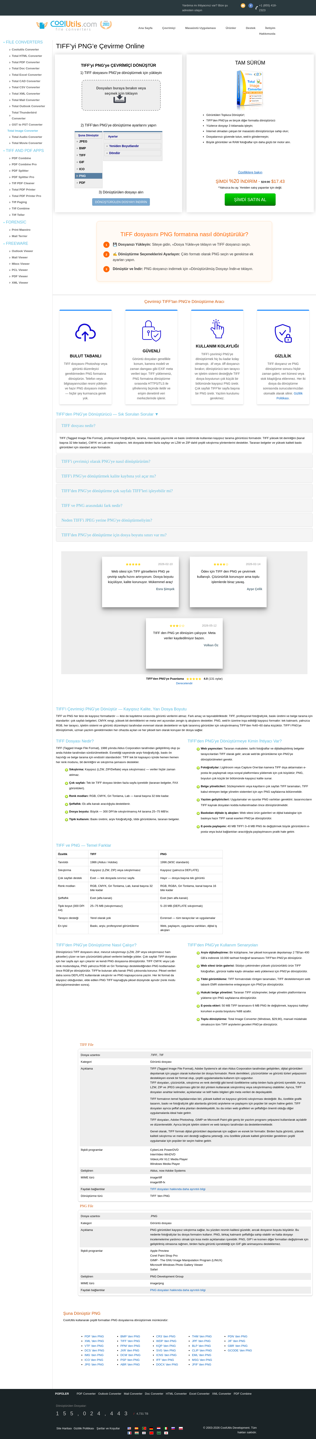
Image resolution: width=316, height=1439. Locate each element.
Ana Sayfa (145, 28)
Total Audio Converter (27, 137)
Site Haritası (64, 1428)
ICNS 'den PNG (166, 1355)
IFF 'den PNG (165, 1360)
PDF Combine (21, 158)
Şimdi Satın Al (250, 199)
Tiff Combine (21, 208)
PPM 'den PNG (130, 1345)
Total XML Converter (26, 93)
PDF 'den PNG (94, 1336)
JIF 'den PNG (236, 1341)
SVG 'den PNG (166, 1350)
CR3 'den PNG (166, 1336)
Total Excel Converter (27, 74)
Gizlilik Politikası (84, 1428)
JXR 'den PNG (129, 1350)
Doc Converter (154, 1393)
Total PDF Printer (24, 189)
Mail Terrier (19, 236)
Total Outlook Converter (28, 106)
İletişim (270, 28)
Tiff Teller (18, 214)
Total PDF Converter (26, 62)
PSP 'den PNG (130, 1360)
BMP (82, 148)
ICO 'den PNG (94, 1360)
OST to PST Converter (27, 124)
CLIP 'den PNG (202, 1350)
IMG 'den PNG (94, 1355)
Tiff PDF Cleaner (23, 183)
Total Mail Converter (26, 100)
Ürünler (231, 28)
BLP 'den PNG (201, 1345)
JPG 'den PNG (94, 1364)
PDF (82, 182)
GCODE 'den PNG (240, 1350)
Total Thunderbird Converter (24, 115)
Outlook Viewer (22, 251)
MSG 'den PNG (202, 1360)
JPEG (83, 141)
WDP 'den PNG (166, 1341)
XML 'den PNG (94, 1341)
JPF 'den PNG (201, 1341)
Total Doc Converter (26, 68)
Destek (250, 28)
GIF (81, 162)
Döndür (114, 153)
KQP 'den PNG (166, 1345)
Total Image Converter (22, 130)
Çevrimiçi (168, 28)
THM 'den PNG (202, 1336)
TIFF (82, 155)
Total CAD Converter (26, 81)
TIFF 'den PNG (130, 1341)
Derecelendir (184, 683)
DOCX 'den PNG (167, 1364)
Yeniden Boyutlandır (124, 146)
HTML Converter (176, 1393)
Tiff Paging (19, 202)
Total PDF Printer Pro (26, 196)
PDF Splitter (20, 170)
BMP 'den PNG (130, 1336)
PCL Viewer (20, 270)
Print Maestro (21, 229)
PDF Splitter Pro (23, 177)
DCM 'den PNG (130, 1355)
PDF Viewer (20, 276)
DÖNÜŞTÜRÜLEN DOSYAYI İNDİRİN (121, 202)
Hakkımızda (267, 34)
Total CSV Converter (26, 87)
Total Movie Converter (27, 143)
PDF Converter (86, 1393)
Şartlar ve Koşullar (108, 1428)
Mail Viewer (20, 257)
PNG (82, 176)
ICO (82, 169)
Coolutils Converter (25, 49)
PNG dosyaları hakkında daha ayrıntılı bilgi (178, 1290)
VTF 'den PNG (94, 1345)
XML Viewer (20, 282)
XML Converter (221, 1393)
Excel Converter (199, 1393)
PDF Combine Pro (24, 164)
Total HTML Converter (27, 56)
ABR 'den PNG (130, 1364)
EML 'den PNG (201, 1355)
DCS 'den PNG (94, 1350)
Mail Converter (133, 1393)
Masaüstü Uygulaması (200, 28)
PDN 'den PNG (237, 1336)
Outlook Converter (110, 1393)
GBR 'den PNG (238, 1345)
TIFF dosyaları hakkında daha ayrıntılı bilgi (177, 1189)
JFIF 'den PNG (201, 1364)
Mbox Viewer (21, 263)
